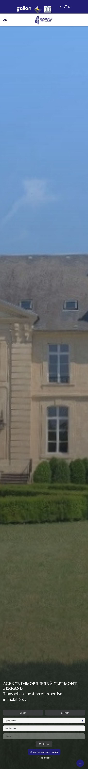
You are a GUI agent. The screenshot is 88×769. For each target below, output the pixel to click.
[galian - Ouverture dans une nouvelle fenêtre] (23, 9)
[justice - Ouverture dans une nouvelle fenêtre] (47, 9)
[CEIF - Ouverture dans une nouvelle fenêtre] (37, 9)
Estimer (65, 717)
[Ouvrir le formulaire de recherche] (44, 749)
